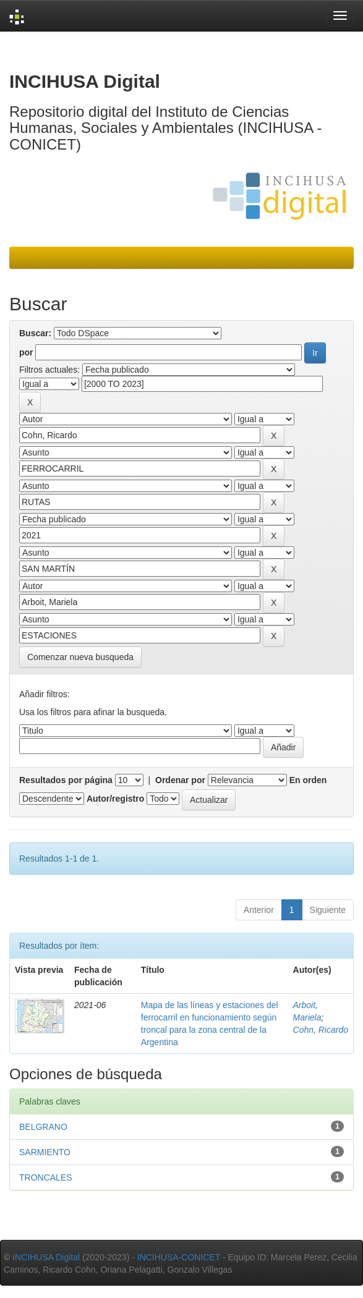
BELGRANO (43, 1127)
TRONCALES (45, 1177)
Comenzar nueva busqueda (80, 657)
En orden (308, 780)
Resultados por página (66, 780)
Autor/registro (115, 799)
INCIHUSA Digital (46, 1257)
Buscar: (35, 333)
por (26, 352)
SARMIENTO (44, 1152)
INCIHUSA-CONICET (178, 1257)
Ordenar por (180, 780)
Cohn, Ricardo (321, 1030)
